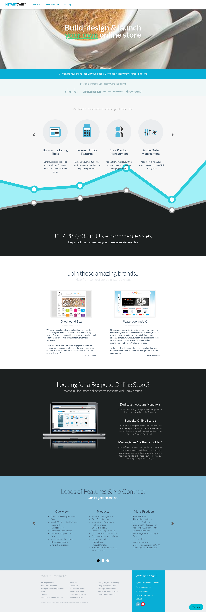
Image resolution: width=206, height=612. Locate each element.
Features (36, 4)
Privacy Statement (77, 592)
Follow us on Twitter (77, 589)
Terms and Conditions (78, 595)
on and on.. (111, 498)
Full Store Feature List (49, 586)
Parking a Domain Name (107, 589)
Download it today (114, 73)
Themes (44, 595)
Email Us (139, 599)
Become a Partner (76, 597)
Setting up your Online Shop (108, 583)
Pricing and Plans (47, 583)
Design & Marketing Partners (52, 589)
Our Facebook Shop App (107, 595)
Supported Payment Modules (52, 597)
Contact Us (74, 586)
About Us (73, 583)
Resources (52, 4)
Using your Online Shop (107, 586)
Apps (43, 592)
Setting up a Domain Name (108, 592)
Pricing (67, 4)
